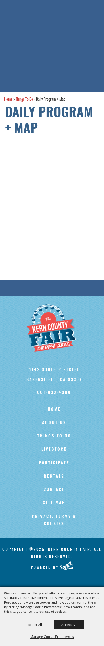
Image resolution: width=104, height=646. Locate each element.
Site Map (54, 503)
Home (8, 100)
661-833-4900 (54, 392)
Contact (54, 490)
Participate (54, 463)
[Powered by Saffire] (66, 565)
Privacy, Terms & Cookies (54, 520)
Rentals (54, 476)
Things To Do (24, 100)
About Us (54, 423)
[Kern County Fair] (54, 328)
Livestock (54, 449)
